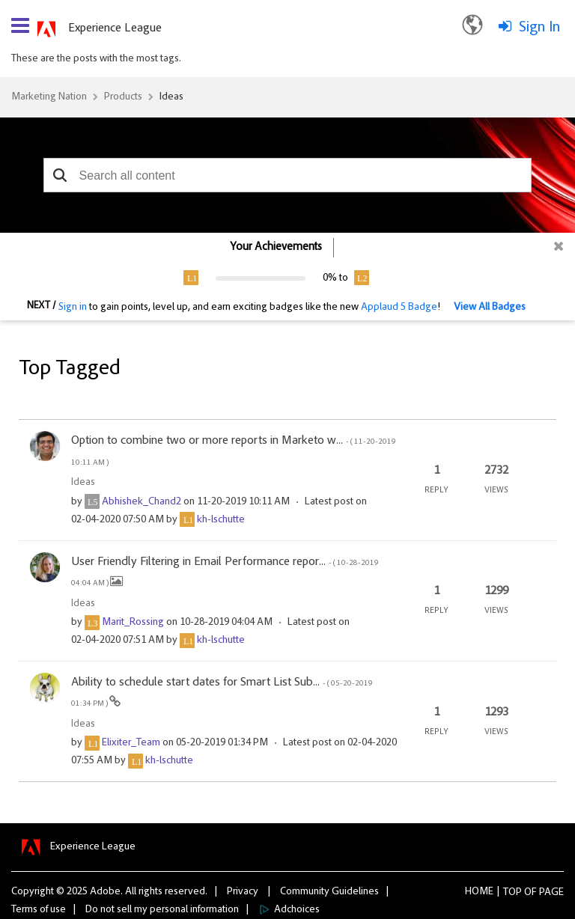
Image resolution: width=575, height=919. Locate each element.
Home (479, 892)
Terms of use (38, 910)
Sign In (539, 27)
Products (123, 97)
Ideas (171, 97)
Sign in (72, 307)
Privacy (242, 892)
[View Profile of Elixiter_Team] (131, 743)
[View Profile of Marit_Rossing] (133, 622)
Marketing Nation (49, 97)
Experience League (115, 28)
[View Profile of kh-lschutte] (221, 520)
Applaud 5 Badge (399, 307)
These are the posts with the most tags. (96, 59)
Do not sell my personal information (162, 910)
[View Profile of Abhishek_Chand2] (141, 502)
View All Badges (490, 307)
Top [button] (512, 893)
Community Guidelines (329, 892)
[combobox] (287, 175)
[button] (60, 175)
